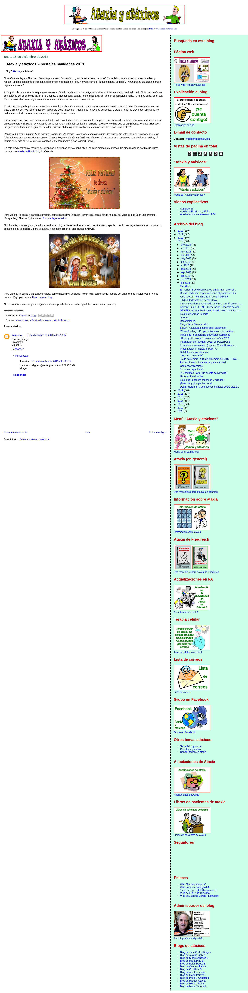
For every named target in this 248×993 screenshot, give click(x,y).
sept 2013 (186, 272)
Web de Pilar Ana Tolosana (195, 893)
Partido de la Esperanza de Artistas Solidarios (205, 334)
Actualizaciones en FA (186, 612)
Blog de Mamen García (192, 980)
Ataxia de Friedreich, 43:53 (195, 211)
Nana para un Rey (42, 297)
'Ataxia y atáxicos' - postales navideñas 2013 (204, 338)
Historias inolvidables (191, 376)
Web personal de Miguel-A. (195, 887)
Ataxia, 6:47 (186, 208)
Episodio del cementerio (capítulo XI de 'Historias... (208, 345)
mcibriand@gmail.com (198, 138)
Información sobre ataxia (187, 532)
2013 (181, 241)
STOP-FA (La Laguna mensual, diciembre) (203, 327)
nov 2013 (186, 279)
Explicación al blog (184, 125)
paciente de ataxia (60, 320)
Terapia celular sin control (188, 652)
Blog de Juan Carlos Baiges (195, 952)
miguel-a (17, 335)
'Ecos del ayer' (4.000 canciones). (198, 890)
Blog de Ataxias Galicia (192, 955)
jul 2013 (185, 265)
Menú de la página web (186, 451)
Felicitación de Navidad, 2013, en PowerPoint (205, 341)
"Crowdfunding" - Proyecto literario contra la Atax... (207, 331)
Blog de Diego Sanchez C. (194, 958)
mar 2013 (186, 251)
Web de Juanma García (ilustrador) (199, 895)
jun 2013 (186, 262)
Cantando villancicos (191, 366)
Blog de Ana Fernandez (193, 972)
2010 (181, 230)
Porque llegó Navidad (54, 218)
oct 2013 (186, 276)
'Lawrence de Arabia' (191, 355)
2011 (181, 234)
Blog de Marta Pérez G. (193, 975)
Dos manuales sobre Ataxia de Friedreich (196, 572)
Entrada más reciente (15, 432)
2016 (181, 397)
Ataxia (16, 71)
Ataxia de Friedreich (28, 151)
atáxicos (47, 320)
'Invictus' (184, 317)
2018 (181, 404)
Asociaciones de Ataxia (186, 794)
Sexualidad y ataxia (191, 746)
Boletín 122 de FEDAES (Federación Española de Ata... (210, 307)
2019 (181, 407)
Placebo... (185, 286)
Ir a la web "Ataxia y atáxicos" (190, 84)
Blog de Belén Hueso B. (193, 963)
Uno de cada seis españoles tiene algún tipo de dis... (209, 293)
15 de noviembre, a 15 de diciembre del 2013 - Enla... (209, 359)
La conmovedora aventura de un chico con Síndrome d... (211, 303)
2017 (181, 400)
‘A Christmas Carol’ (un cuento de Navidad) (203, 373)
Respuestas (21, 355)
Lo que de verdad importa (194, 314)
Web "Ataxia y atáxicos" (193, 884)
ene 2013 (186, 244)
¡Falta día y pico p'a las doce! (196, 383)
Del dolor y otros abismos (194, 352)
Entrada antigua (157, 432)
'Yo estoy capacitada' (191, 369)
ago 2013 (186, 269)
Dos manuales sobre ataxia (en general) (196, 492)
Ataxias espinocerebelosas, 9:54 (198, 214)
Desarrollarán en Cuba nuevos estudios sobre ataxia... (209, 386)
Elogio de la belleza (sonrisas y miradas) (202, 380)
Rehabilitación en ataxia (193, 752)
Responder (18, 349)
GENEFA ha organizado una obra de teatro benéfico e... (210, 310)
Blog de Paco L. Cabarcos (194, 978)
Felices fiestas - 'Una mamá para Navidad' (203, 362)
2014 (181, 390)
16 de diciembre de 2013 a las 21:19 (51, 361)
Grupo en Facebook (185, 732)
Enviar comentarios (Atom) (34, 439)
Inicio (88, 432)
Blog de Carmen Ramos (193, 966)
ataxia (18, 320)
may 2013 (186, 258)
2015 (181, 393)
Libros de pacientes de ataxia (190, 835)
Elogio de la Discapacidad (194, 324)
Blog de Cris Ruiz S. (191, 969)
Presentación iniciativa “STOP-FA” (198, 348)
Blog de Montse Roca (192, 983)
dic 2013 (186, 282)
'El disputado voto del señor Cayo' (198, 300)
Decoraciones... (188, 321)
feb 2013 (186, 248)
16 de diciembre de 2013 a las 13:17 (46, 335)
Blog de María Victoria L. (193, 986)
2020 (181, 411)
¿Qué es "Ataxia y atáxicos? (189, 194)
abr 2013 (186, 255)
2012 (181, 237)
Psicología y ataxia (190, 749)
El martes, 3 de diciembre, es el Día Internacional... (208, 289)
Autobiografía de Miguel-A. (188, 938)
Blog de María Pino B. (192, 960)
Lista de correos (182, 692)
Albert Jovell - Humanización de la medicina (204, 296)
